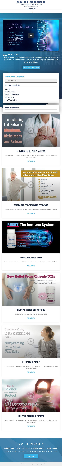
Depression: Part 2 (31, 362)
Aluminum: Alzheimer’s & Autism (31, 151)
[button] (31, 11)
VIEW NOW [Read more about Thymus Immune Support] (31, 266)
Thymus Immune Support (31, 257)
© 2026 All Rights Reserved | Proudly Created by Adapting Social (31, 464)
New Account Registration (31, 7)
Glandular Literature (10, 92)
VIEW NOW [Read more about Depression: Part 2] (31, 372)
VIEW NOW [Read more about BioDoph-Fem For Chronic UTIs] (31, 318)
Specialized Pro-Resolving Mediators (31, 205)
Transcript (7, 89)
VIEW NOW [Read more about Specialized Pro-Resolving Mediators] (31, 213)
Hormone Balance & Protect (31, 416)
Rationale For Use (9, 97)
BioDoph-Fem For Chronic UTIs (31, 309)
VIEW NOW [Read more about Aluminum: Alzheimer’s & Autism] (31, 161)
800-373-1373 (52, 451)
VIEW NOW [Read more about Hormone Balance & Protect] (31, 426)
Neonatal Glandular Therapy (12, 94)
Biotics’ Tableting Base (11, 100)
